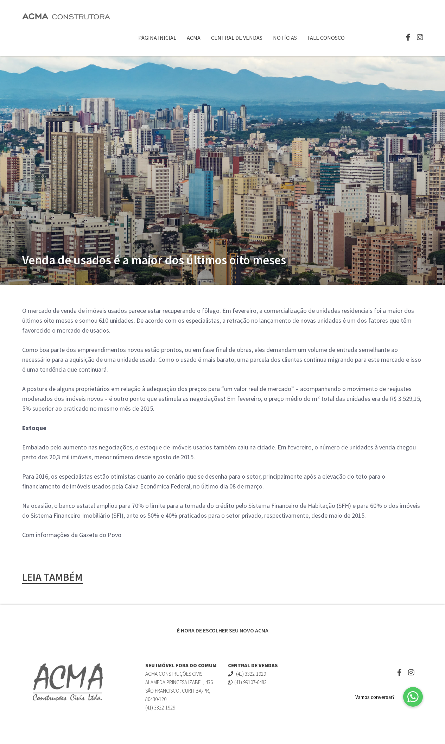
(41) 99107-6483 (247, 682)
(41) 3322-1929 (247, 673)
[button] (413, 697)
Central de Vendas (236, 37)
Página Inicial (157, 37)
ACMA (194, 37)
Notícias (285, 37)
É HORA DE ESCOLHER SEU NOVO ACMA (222, 630)
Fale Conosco (326, 37)
